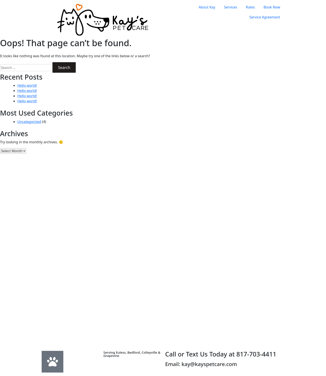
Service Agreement (264, 17)
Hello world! (27, 85)
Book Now (272, 7)
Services (230, 7)
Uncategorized (29, 121)
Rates (250, 7)
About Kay (207, 7)
